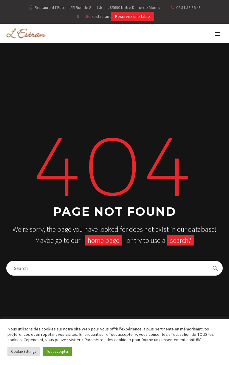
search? (180, 240)
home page (103, 240)
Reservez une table (132, 16)
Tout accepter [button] (57, 351)
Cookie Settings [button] (23, 351)
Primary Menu (217, 34)
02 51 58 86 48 (188, 7)
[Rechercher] (114, 268)
